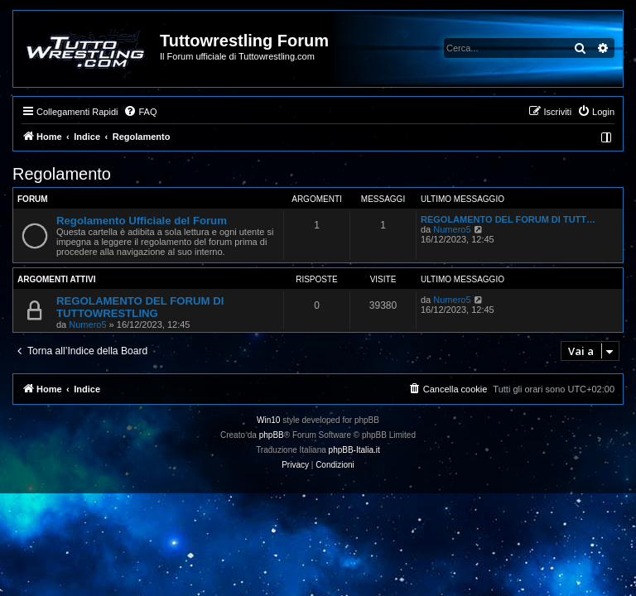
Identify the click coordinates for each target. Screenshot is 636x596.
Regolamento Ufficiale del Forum (141, 220)
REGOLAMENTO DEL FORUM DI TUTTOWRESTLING (140, 307)
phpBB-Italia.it (354, 449)
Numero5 (451, 229)
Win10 (268, 420)
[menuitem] (140, 112)
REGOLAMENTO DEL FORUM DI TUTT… (508, 219)
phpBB (271, 435)
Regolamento (61, 174)
